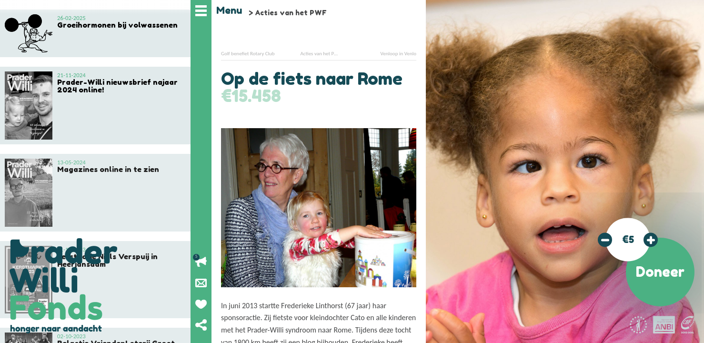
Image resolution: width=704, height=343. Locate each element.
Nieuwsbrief (201, 282)
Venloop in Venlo (398, 53)
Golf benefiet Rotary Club (248, 53)
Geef (201, 303)
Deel (201, 324)
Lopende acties (201, 262)
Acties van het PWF (291, 13)
